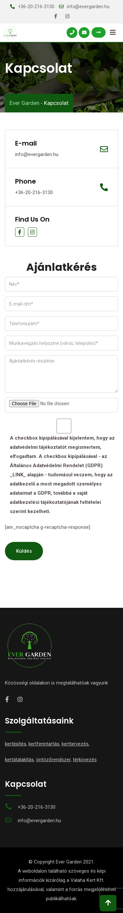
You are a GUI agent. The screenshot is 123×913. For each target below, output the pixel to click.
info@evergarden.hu (88, 6)
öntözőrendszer (53, 760)
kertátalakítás (19, 760)
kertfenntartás (44, 744)
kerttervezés (75, 744)
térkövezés (85, 760)
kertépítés (15, 744)
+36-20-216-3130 (36, 6)
